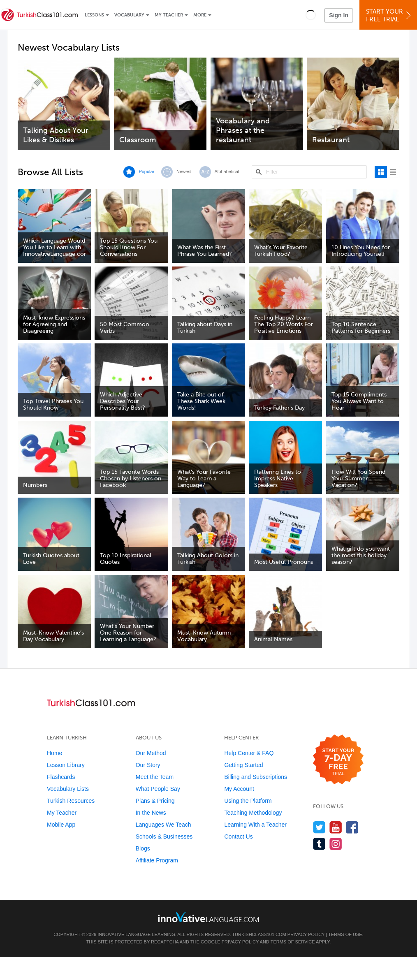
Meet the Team (155, 777)
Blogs (143, 848)
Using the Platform (247, 800)
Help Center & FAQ (248, 753)
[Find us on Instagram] (335, 843)
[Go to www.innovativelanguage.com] (208, 916)
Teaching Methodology (253, 812)
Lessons (94, 15)
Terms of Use (345, 934)
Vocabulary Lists (68, 789)
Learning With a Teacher (255, 824)
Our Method (151, 753)
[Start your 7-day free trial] (338, 760)
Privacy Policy (305, 934)
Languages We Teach (163, 824)
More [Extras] (199, 15)
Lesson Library (66, 765)
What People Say (158, 789)
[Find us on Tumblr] (319, 843)
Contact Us (238, 836)
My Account (239, 789)
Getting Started (243, 765)
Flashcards (61, 777)
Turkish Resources (71, 800)
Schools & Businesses (164, 836)
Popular (146, 171)
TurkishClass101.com (259, 934)
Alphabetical (227, 171)
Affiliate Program (157, 860)
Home (54, 753)
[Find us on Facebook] (352, 827)
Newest (184, 171)
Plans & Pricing (155, 800)
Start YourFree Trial (389, 15)
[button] (310, 15)
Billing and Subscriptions (255, 777)
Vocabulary (129, 15)
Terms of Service (293, 941)
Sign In (338, 15)
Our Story (148, 765)
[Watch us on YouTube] (335, 827)
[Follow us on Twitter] (319, 827)
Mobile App (61, 824)
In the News (151, 812)
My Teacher (169, 15)
